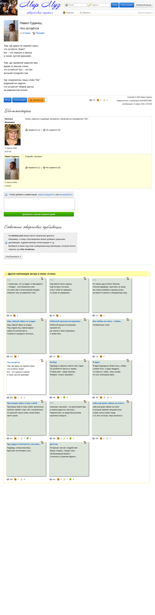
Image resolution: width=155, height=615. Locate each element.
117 (54, 356)
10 (104, 397)
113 (97, 315)
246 (54, 397)
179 (97, 356)
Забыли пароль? (145, 13)
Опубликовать (13, 256)
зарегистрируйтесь (46, 194)
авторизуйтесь (66, 194)
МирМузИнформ (143, 5)
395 (54, 438)
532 (54, 479)
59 (11, 315)
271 (94, 100)
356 (97, 438)
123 (11, 356)
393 (97, 397)
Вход (115, 5)
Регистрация (126, 5)
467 (11, 438)
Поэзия (40, 33)
